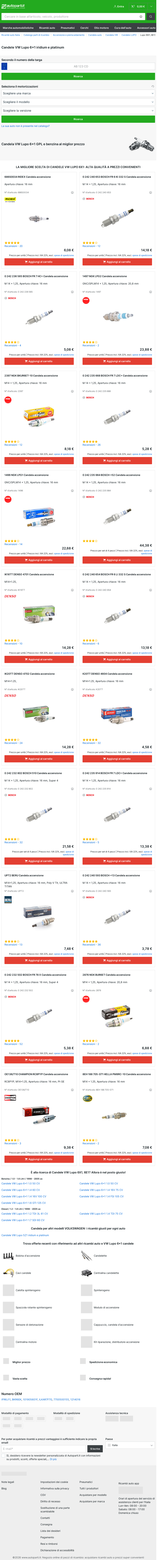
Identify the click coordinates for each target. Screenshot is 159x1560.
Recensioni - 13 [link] (13, 944)
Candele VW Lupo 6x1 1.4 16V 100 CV (23, 1196)
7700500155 (61, 1399)
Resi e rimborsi (48, 1543)
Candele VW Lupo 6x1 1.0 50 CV (20, 1183)
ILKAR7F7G (45, 1399)
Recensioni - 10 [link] (13, 643)
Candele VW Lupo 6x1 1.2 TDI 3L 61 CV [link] (24, 1213)
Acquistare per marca (92, 1501)
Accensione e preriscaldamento (69, 35)
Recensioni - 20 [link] (13, 245)
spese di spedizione (64, 255)
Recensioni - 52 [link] (13, 1043)
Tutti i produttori (89, 1488)
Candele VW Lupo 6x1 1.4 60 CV (20, 1189)
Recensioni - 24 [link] (13, 742)
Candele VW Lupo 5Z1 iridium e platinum (25, 1235)
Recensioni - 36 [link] (92, 944)
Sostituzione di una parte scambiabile (55, 1509)
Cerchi (84, 27)
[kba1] (81, 66)
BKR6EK (16, 1399)
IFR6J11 (6, 1399)
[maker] (78, 93)
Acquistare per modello (93, 1494)
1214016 (75, 1399)
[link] (142, 6)
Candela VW (111, 35)
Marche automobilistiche (18, 27)
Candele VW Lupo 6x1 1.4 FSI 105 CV (102, 1196)
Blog (4, 1488)
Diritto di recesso (50, 1501)
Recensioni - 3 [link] (12, 1143)
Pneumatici (68, 27)
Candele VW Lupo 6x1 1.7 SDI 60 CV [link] (22, 1220)
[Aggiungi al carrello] (39, 261)
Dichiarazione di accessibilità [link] (57, 1550)
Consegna (46, 1524)
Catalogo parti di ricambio (36, 35)
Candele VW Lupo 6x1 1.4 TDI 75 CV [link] (101, 1213)
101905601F (30, 1399)
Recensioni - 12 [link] (91, 245)
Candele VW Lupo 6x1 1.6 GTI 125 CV (23, 1202)
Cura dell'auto (122, 27)
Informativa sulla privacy (54, 1488)
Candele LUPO (129, 35)
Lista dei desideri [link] (50, 1530)
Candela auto (95, 35)
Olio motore (101, 27)
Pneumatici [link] (86, 1481)
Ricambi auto (47, 27)
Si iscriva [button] (95, 1448)
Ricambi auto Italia (10, 35)
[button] (141, 16)
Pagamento (47, 1537)
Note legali (7, 1481)
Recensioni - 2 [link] (91, 345)
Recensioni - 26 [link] (92, 444)
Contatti (45, 1517)
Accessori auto (146, 27)
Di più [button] (53, 1459)
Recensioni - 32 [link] (92, 742)
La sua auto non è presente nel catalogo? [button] (25, 125)
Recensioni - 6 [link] (91, 643)
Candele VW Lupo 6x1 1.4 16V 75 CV (101, 1189)
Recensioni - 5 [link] (91, 842)
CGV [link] (43, 1494)
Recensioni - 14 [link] (13, 544)
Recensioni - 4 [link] (12, 345)
